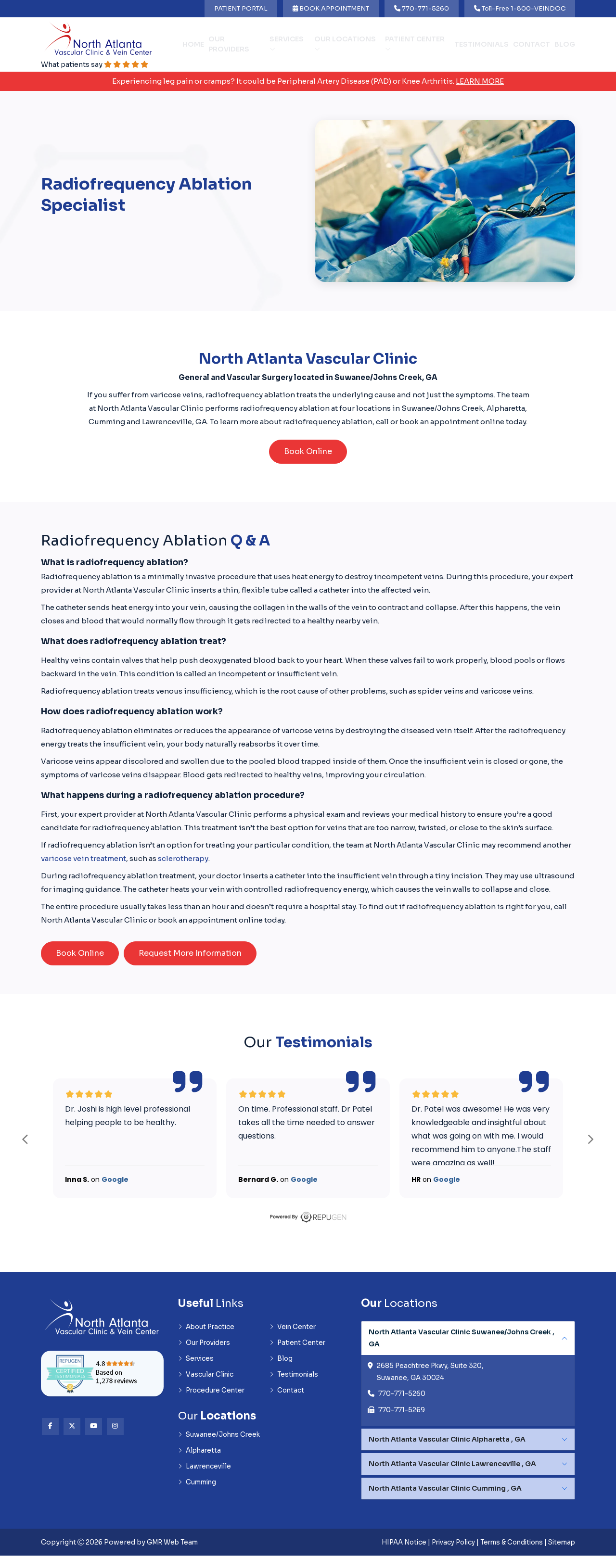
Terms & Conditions (506, 1544)
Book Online (308, 452)
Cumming (198, 1487)
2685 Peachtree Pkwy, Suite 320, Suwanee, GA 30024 (432, 1373)
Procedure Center (213, 1393)
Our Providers (228, 44)
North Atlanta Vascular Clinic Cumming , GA (445, 1490)
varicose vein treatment (83, 859)
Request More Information (190, 954)
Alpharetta (200, 1454)
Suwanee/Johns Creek (221, 1438)
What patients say (97, 64)
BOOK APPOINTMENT (331, 8)
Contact (531, 44)
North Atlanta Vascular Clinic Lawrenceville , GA (452, 1466)
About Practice (208, 1328)
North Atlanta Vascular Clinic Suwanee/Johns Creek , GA (461, 1339)
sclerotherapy (183, 859)
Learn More (480, 81)
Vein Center (294, 1328)
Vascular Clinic (207, 1377)
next (590, 1140)
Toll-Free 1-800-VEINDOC (519, 8)
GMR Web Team (174, 1544)
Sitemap (560, 1544)
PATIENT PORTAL (241, 8)
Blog (564, 44)
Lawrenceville (205, 1471)
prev (25, 1140)
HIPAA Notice (390, 1544)
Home (193, 44)
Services (287, 44)
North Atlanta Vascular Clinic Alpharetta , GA (447, 1441)
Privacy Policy (443, 1544)
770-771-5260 (421, 8)
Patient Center (415, 44)
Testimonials (481, 44)
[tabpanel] (468, 1375)
